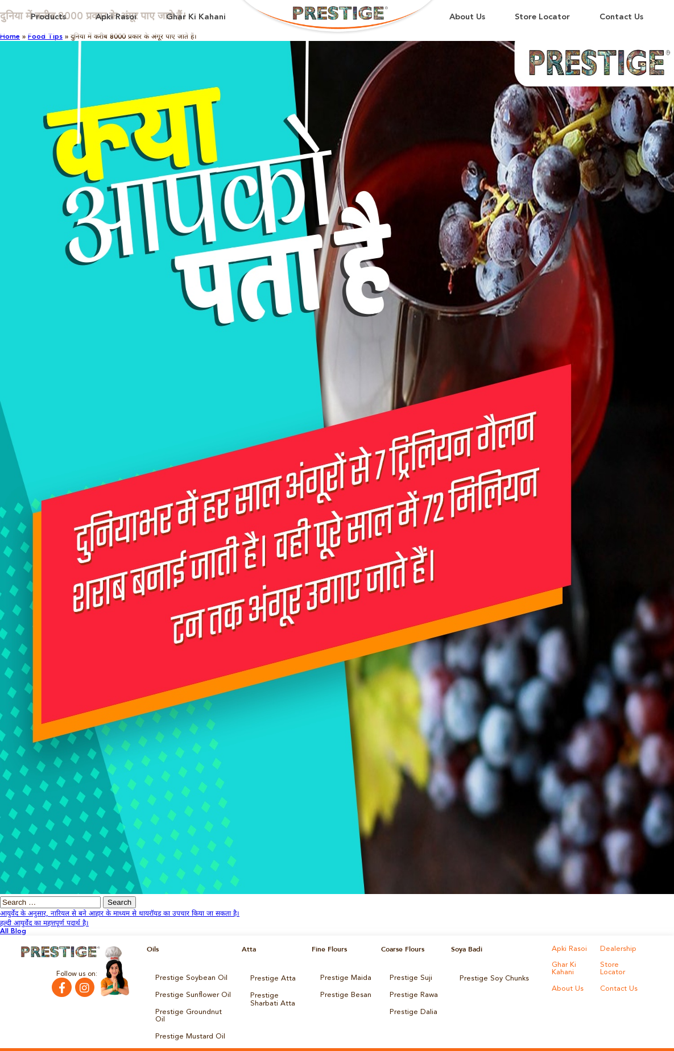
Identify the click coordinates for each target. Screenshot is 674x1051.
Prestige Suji (409, 977)
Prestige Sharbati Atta (270, 997)
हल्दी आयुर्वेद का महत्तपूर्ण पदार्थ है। (44, 923)
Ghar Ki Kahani (196, 17)
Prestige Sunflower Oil (189, 993)
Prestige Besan (343, 993)
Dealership (617, 949)
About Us (467, 17)
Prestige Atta (270, 977)
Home (10, 37)
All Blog (13, 931)
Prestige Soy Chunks (492, 977)
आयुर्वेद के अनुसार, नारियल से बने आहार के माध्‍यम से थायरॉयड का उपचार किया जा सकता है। (119, 914)
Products (48, 17)
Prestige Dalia (411, 1009)
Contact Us (621, 17)
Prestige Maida (344, 977)
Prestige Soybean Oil (188, 977)
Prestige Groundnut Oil (191, 1009)
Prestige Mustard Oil (187, 1025)
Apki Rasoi (116, 17)
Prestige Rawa (412, 993)
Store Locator (542, 17)
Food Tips (45, 37)
